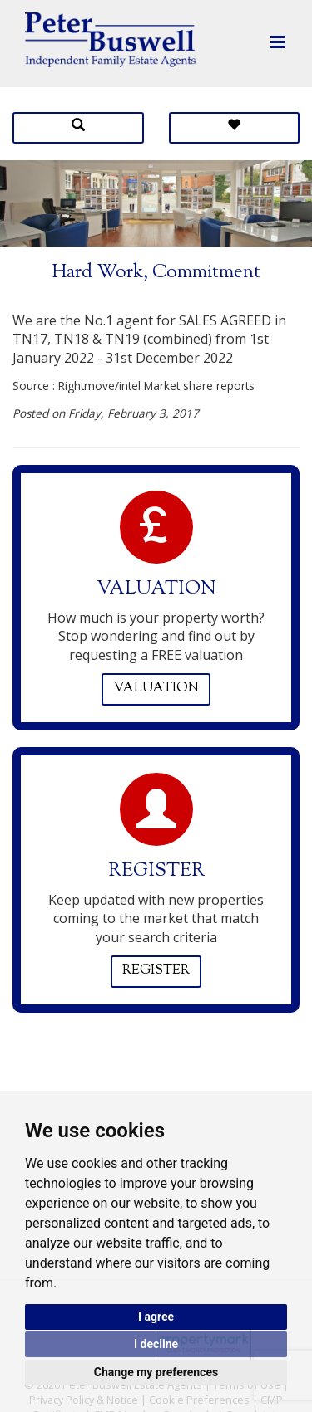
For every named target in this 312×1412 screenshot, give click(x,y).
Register (156, 970)
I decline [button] (156, 1344)
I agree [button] (156, 1316)
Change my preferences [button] (156, 1372)
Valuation (156, 688)
